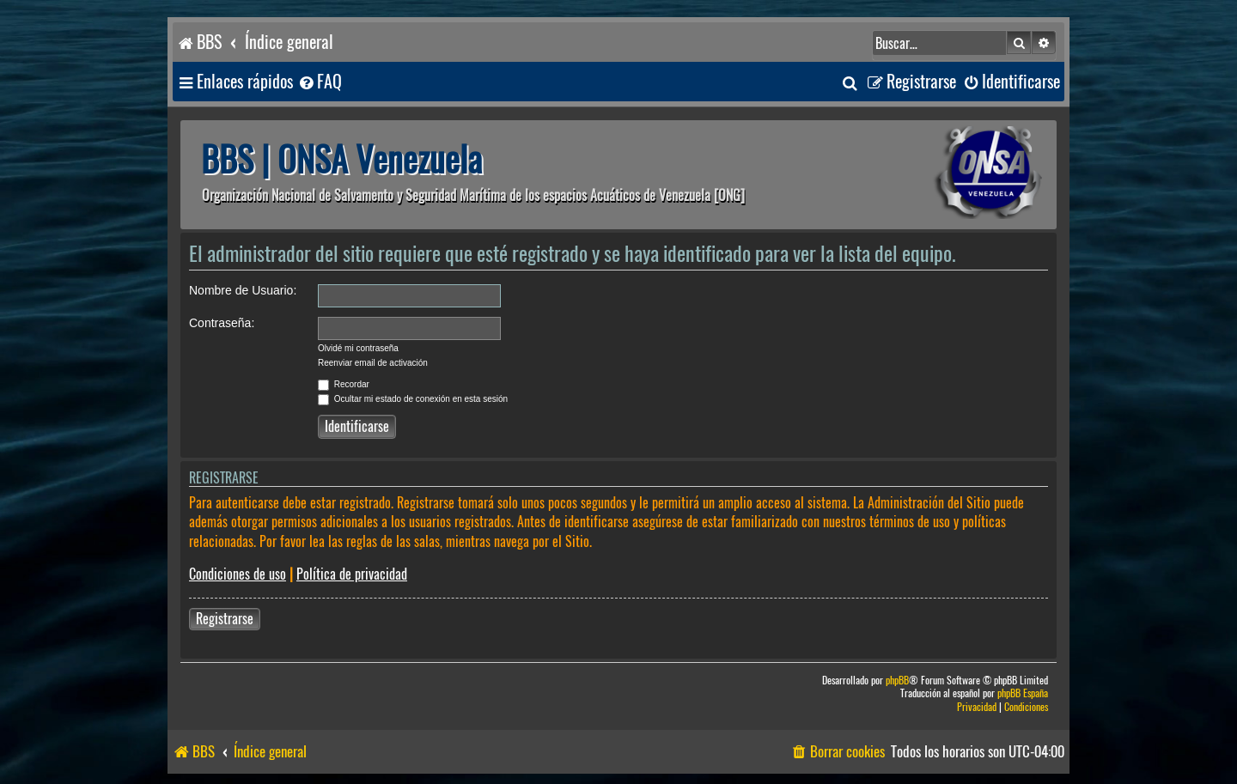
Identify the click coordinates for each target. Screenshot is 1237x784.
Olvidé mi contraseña (358, 348)
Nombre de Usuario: (242, 290)
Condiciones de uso (237, 574)
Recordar (343, 384)
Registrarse (224, 619)
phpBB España (1022, 693)
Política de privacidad (351, 574)
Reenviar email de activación (373, 363)
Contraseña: (221, 323)
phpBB (897, 680)
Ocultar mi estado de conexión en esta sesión (413, 399)
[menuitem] (319, 82)
